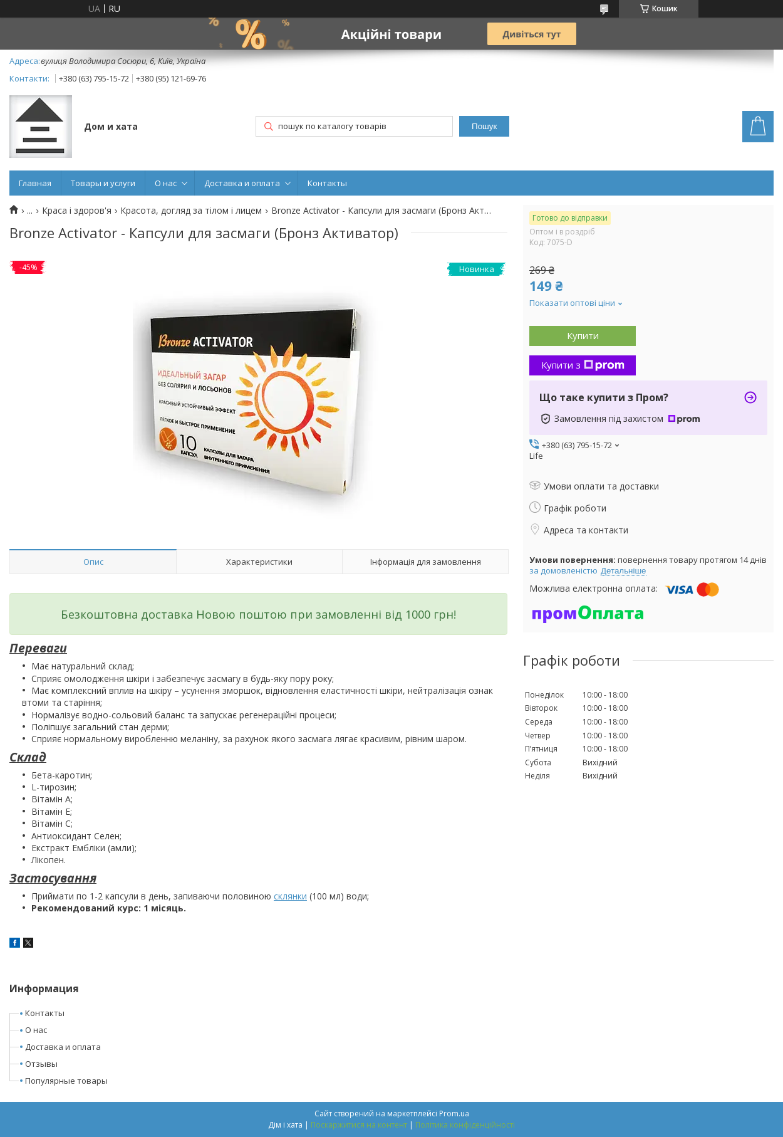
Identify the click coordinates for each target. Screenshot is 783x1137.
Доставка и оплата (242, 183)
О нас (166, 183)
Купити (583, 335)
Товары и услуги (103, 183)
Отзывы (41, 1063)
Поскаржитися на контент (359, 1124)
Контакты (327, 183)
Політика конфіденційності (465, 1124)
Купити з (583, 365)
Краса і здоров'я (76, 210)
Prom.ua (454, 1113)
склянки (290, 896)
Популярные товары (66, 1080)
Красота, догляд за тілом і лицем (191, 210)
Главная (35, 183)
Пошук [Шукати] (484, 126)
